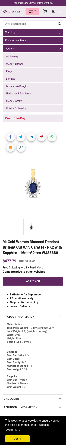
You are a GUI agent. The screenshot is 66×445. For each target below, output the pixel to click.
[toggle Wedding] (59, 32)
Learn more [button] (13, 429)
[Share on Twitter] (21, 137)
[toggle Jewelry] (59, 48)
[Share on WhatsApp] (52, 137)
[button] (33, 317)
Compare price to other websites (24, 271)
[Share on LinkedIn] (31, 137)
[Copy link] (21, 147)
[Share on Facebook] (10, 137)
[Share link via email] (10, 147)
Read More (36, 267)
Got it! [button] (17, 438)
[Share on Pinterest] (41, 137)
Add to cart (33, 281)
